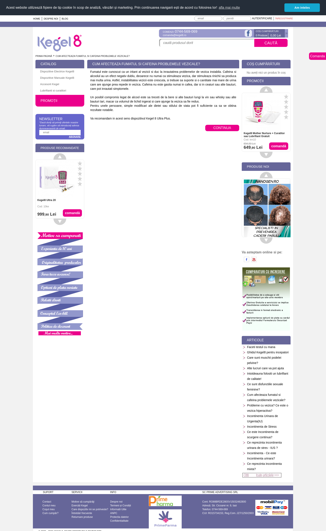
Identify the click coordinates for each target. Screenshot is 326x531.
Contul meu (48, 505)
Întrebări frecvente (82, 512)
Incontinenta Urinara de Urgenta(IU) (260, 418)
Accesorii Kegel (49, 84)
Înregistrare (284, 18)
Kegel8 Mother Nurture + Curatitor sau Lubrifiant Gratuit (264, 135)
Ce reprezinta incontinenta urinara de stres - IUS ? (262, 445)
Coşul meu (48, 509)
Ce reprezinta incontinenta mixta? (262, 466)
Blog (65, 18)
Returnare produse (82, 516)
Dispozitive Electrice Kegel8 (57, 71)
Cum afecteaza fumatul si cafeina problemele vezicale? (263, 397)
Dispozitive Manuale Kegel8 (57, 77)
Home (36, 18)
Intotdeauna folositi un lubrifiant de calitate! (265, 376)
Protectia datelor (119, 516)
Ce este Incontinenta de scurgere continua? (260, 434)
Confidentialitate (119, 520)
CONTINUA (222, 127)
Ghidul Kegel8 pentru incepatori (265, 352)
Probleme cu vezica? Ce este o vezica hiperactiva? (265, 407)
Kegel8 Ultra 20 (46, 199)
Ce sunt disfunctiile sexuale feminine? (262, 386)
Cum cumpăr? (50, 512)
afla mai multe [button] (229, 7)
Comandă (72, 213)
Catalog (48, 64)
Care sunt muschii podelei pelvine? (261, 360)
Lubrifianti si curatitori (53, 90)
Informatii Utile (118, 509)
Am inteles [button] (302, 7)
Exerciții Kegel (80, 505)
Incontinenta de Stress (259, 426)
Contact (46, 501)
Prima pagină (43, 56)
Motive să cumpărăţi (83, 501)
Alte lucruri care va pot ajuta (263, 368)
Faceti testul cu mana (258, 347)
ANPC (113, 512)
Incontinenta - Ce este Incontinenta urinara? (259, 455)
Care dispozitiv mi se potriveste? (90, 509)
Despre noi (51, 18)
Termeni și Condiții (120, 505)
